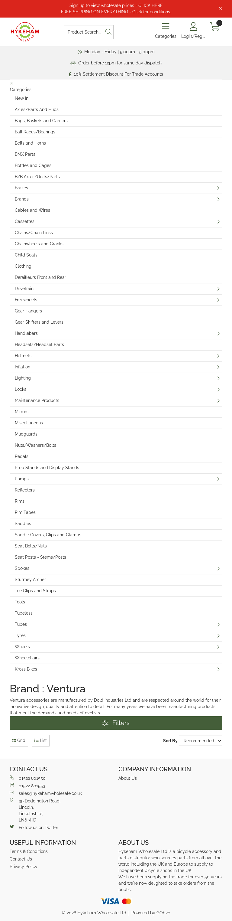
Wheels (22, 646)
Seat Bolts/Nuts (31, 546)
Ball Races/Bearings (35, 131)
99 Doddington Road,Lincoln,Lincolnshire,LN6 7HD (35, 810)
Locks (20, 389)
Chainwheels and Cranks (39, 243)
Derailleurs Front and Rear (40, 277)
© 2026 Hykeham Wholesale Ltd (94, 912)
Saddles (23, 523)
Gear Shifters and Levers (39, 322)
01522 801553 (27, 785)
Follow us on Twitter (34, 827)
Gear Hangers (28, 311)
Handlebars (26, 333)
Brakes (21, 187)
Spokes (22, 568)
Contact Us (21, 859)
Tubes (21, 624)
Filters (116, 723)
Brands (22, 199)
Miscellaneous (29, 422)
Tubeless (24, 613)
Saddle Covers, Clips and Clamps (48, 534)
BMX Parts (25, 154)
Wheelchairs (27, 657)
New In (21, 98)
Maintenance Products (37, 400)
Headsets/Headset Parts (39, 344)
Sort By (170, 740)
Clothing (23, 266)
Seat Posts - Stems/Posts (40, 557)
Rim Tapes (25, 512)
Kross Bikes (26, 669)
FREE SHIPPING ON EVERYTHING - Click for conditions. (116, 11)
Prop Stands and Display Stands (47, 467)
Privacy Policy (23, 866)
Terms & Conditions (29, 851)
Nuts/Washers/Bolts (35, 445)
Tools (20, 601)
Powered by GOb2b (150, 912)
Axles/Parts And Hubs (37, 109)
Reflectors (25, 490)
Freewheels (26, 299)
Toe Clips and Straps (35, 590)
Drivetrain (24, 288)
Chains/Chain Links (34, 232)
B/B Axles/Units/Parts (37, 176)
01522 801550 (28, 778)
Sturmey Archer (30, 579)
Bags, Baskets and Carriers (41, 120)
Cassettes (24, 221)
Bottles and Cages (33, 165)
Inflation (22, 366)
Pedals (21, 456)
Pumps (22, 478)
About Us (127, 778)
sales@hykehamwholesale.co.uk (46, 793)
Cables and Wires (32, 210)
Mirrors (21, 411)
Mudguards (26, 434)
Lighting (23, 378)
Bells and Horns (30, 143)
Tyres (20, 635)
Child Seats (26, 255)
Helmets (23, 355)
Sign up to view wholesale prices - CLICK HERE (116, 5)
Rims (19, 501)
